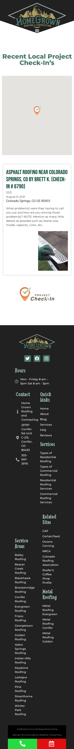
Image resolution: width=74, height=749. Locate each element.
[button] (37, 30)
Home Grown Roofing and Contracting (40, 729)
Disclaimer (44, 735)
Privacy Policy (56, 735)
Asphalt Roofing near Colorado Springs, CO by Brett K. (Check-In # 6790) (36, 179)
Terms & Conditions (29, 735)
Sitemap (16, 735)
